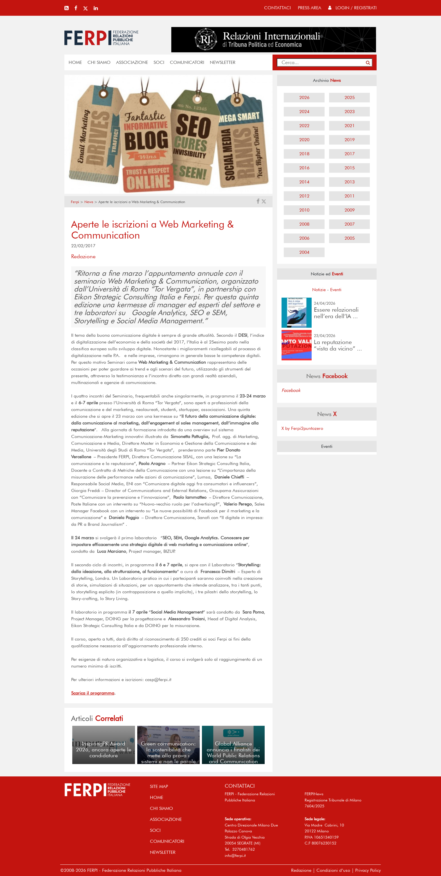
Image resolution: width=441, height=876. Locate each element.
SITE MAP (159, 786)
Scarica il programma (92, 693)
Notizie (319, 289)
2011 (350, 196)
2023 (350, 111)
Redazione (301, 870)
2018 (304, 153)
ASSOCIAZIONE (132, 62)
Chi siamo (99, 62)
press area (309, 7)
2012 (304, 196)
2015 (350, 167)
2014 (304, 182)
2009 (350, 210)
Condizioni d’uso (333, 870)
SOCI (159, 62)
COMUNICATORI (187, 62)
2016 (304, 167)
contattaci (277, 7)
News (88, 202)
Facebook (291, 390)
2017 (350, 153)
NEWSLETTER (222, 62)
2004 (304, 252)
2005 (350, 238)
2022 (304, 125)
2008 (304, 224)
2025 (350, 97)
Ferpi (75, 202)
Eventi (335, 289)
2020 (304, 139)
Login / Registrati (352, 7)
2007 (350, 224)
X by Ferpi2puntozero (302, 428)
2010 (304, 210)
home (75, 62)
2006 (304, 238)
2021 (350, 125)
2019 (350, 139)
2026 (304, 97)
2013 (350, 182)
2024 (304, 111)
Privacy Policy (368, 870)
